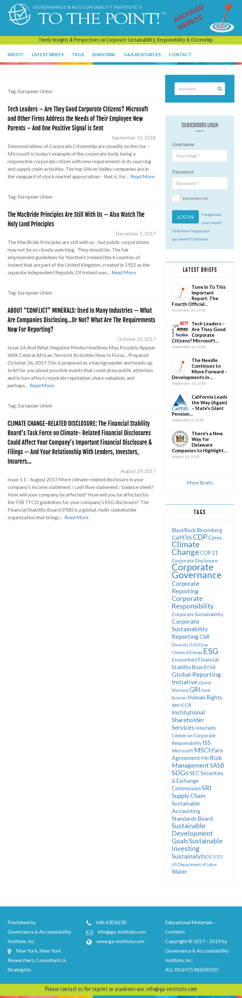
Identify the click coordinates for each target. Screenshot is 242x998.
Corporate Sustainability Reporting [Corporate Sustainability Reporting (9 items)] (190, 629)
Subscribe (104, 54)
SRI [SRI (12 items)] (206, 787)
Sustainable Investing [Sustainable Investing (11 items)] (197, 844)
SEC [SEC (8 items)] (194, 773)
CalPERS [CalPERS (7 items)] (182, 538)
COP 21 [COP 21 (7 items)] (209, 553)
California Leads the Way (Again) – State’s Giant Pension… (199, 405)
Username (183, 144)
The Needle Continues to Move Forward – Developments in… (199, 368)
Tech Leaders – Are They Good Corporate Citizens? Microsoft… (199, 332)
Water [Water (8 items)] (179, 871)
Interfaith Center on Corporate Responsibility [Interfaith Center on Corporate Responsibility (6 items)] (194, 735)
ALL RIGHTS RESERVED (192, 969)
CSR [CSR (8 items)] (204, 636)
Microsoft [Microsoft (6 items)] (182, 750)
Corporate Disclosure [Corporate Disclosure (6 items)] (194, 560)
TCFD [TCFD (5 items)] (217, 856)
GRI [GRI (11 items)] (194, 689)
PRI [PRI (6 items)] (205, 758)
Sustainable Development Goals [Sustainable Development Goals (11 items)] (192, 833)
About (16, 54)
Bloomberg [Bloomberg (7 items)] (209, 530)
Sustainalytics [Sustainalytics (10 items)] (191, 856)
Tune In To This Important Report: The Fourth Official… (199, 295)
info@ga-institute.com (121, 932)
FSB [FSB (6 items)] (211, 667)
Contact (180, 54)
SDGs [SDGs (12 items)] (180, 772)
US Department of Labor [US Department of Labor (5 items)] (194, 864)
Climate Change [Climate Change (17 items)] (185, 547)
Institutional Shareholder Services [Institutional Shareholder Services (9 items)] (188, 720)
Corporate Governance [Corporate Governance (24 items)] (197, 570)
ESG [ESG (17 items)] (210, 651)
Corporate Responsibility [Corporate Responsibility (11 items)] (193, 602)
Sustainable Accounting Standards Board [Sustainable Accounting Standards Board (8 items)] (192, 811)
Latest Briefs (48, 54)
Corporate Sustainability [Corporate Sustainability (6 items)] (197, 614)
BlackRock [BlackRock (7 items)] (184, 530)
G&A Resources (142, 54)
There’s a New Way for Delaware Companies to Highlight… (199, 442)
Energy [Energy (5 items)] (196, 652)
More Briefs (200, 482)
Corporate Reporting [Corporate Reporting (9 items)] (185, 587)
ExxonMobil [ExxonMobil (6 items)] (184, 659)
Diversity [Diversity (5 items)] (180, 644)
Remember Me (190, 198)
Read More (142, 176)
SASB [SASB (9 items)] (217, 765)
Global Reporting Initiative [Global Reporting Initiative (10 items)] (196, 678)
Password (182, 172)
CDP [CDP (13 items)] (200, 536)
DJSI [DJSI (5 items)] (193, 644)
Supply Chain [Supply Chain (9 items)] (188, 795)
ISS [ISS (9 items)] (207, 742)
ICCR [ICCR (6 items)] (185, 705)
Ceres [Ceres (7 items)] (215, 538)
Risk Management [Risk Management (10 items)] (197, 761)
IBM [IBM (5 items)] (175, 705)
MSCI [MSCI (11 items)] (202, 750)
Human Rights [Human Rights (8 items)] (204, 697)
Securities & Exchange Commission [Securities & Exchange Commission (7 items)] (197, 780)
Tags (78, 54)
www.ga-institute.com (120, 941)
